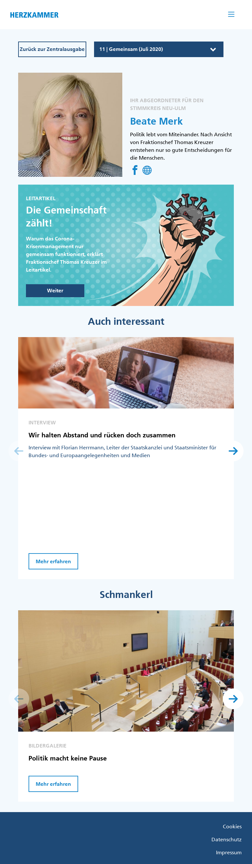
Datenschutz (226, 839)
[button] (233, 451)
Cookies (232, 826)
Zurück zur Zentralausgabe (52, 49)
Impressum (229, 852)
